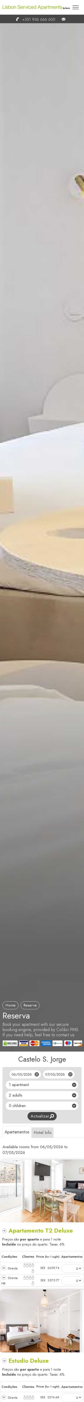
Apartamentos (17, 1132)
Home (10, 1005)
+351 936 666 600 (33, 19)
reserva (30, 1005)
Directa (12, 1268)
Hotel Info (42, 1133)
